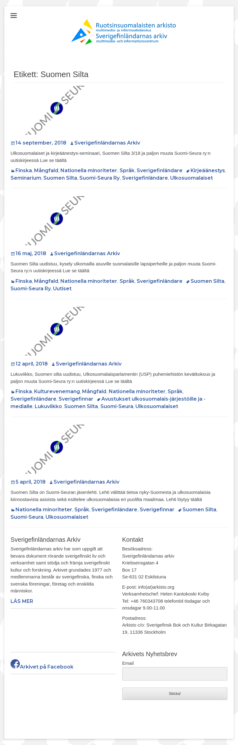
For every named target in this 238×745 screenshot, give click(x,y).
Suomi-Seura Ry (99, 178)
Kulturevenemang (57, 391)
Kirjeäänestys (208, 170)
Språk (127, 170)
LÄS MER (22, 601)
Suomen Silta (60, 178)
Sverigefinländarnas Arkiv (107, 143)
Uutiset (62, 289)
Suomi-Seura (116, 406)
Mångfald (46, 170)
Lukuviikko (48, 406)
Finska (23, 170)
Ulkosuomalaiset (191, 178)
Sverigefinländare (160, 170)
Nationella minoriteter (88, 170)
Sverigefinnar (76, 399)
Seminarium (26, 178)
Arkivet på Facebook (42, 667)
